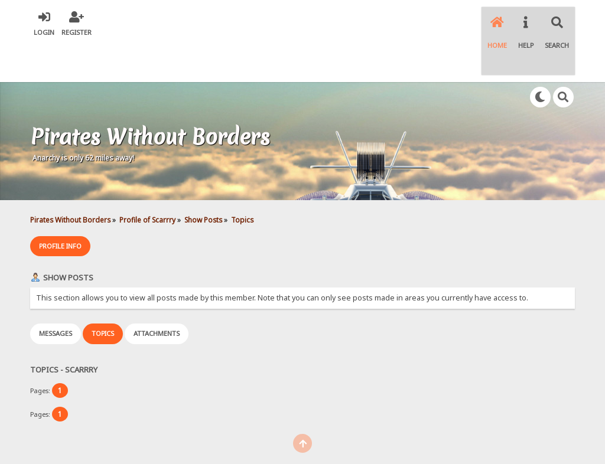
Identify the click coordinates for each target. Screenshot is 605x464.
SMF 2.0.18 (246, 434)
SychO (338, 444)
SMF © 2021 (293, 434)
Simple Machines (347, 434)
